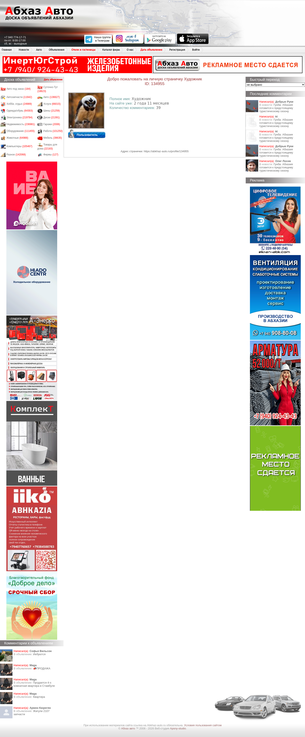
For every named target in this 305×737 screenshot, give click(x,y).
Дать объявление (151, 49)
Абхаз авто (128, 728)
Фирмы (50, 154)
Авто (39, 49)
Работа (53, 131)
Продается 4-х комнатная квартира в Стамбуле (34, 684)
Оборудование (21, 131)
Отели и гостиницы (83, 49)
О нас (130, 49)
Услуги (52, 103)
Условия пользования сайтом (203, 725)
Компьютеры (19, 146)
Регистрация (177, 49)
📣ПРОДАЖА (41, 668)
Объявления (56, 49)
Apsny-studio (178, 728)
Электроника (20, 117)
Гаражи (51, 124)
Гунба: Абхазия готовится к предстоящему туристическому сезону (276, 108)
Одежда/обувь (20, 110)
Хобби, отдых (19, 103)
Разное (16, 154)
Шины (51, 110)
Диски (51, 117)
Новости (24, 49)
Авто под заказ (19, 88)
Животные (17, 137)
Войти (196, 49)
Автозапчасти (19, 97)
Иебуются (39, 654)
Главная (7, 49)
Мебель (52, 137)
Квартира (39, 696)
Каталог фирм (111, 49)
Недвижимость (21, 124)
